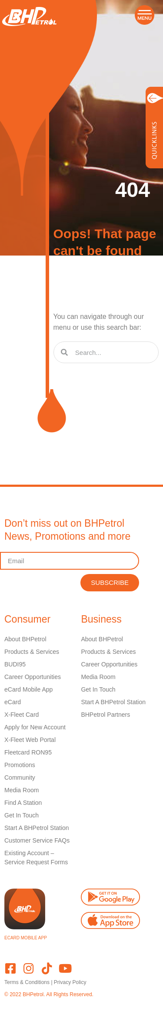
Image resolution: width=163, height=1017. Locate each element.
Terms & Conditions (27, 982)
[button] (144, 15)
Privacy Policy (70, 982)
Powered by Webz (25, 1002)
